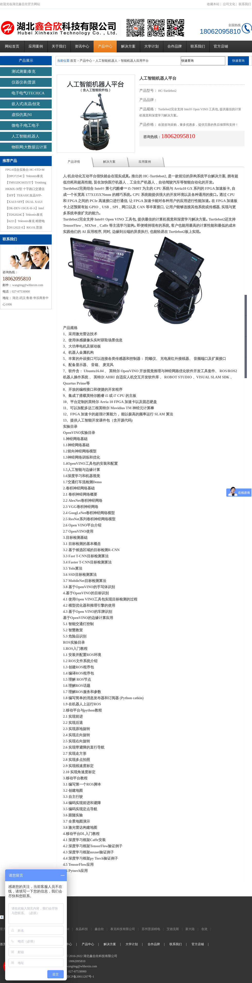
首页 (73, 60)
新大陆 (190, 929)
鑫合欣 (99, 929)
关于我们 (59, 46)
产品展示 (26, 60)
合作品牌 (174, 46)
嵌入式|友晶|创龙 (26, 104)
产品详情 (74, 161)
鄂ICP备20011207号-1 (79, 976)
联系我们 (245, 4)
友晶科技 (82, 929)
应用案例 (36, 46)
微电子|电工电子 (25, 125)
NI (67, 929)
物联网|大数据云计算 (29, 147)
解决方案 (128, 46)
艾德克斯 (173, 929)
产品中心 (105, 46)
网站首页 (12, 46)
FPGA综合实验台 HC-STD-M (24, 169)
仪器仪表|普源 (23, 82)
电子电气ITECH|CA (28, 93)
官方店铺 (221, 46)
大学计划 (151, 46)
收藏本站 (213, 4)
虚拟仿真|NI (22, 115)
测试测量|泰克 (23, 71)
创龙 (204, 929)
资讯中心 (82, 46)
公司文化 (229, 4)
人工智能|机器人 (25, 136)
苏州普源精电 (151, 929)
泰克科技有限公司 (122, 929)
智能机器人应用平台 (135, 60)
